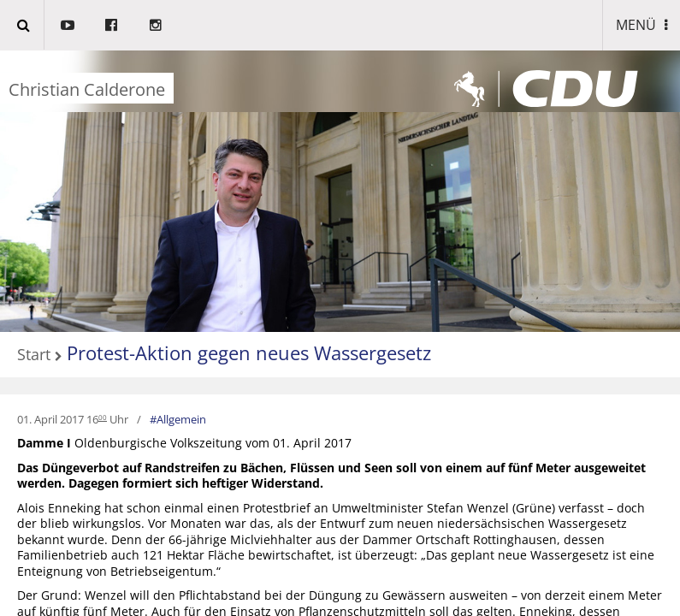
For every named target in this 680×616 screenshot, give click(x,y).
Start (33, 355)
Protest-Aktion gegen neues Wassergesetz (249, 352)
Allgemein (181, 419)
